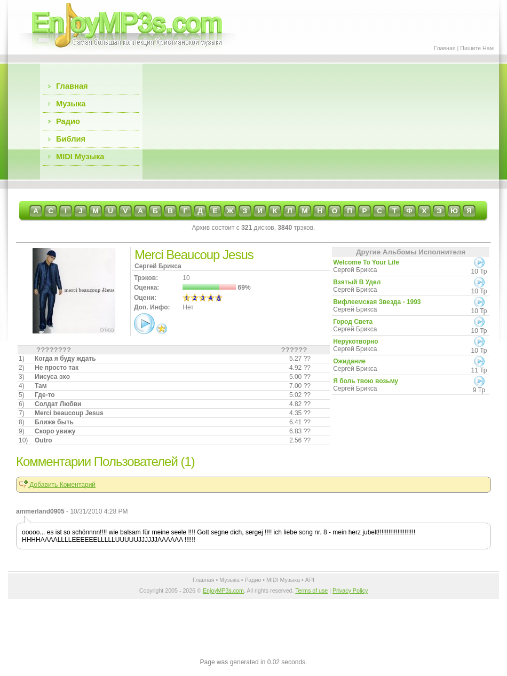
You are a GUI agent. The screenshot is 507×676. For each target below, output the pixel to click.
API (309, 580)
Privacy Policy (350, 590)
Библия (70, 139)
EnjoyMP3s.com (223, 590)
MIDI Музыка (80, 156)
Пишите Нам (477, 48)
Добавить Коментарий (57, 484)
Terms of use (311, 590)
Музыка (70, 103)
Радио (68, 121)
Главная (445, 48)
